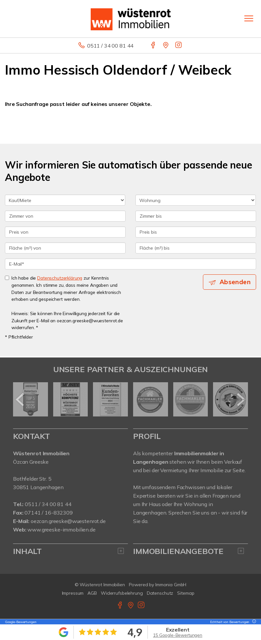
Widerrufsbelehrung (122, 593)
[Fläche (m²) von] (65, 248)
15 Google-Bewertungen (177, 635)
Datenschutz (160, 593)
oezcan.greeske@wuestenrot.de (68, 521)
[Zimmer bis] (195, 216)
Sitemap (185, 593)
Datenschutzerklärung (59, 278)
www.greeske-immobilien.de (61, 529)
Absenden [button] (235, 282)
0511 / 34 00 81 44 (110, 45)
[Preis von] (65, 232)
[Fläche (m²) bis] (195, 248)
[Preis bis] (195, 232)
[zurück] (20, 399)
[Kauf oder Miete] (65, 200)
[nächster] (240, 399)
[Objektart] (195, 200)
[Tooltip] (253, 622)
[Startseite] (131, 18)
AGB (92, 593)
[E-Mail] (130, 263)
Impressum (73, 593)
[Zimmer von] (65, 216)
